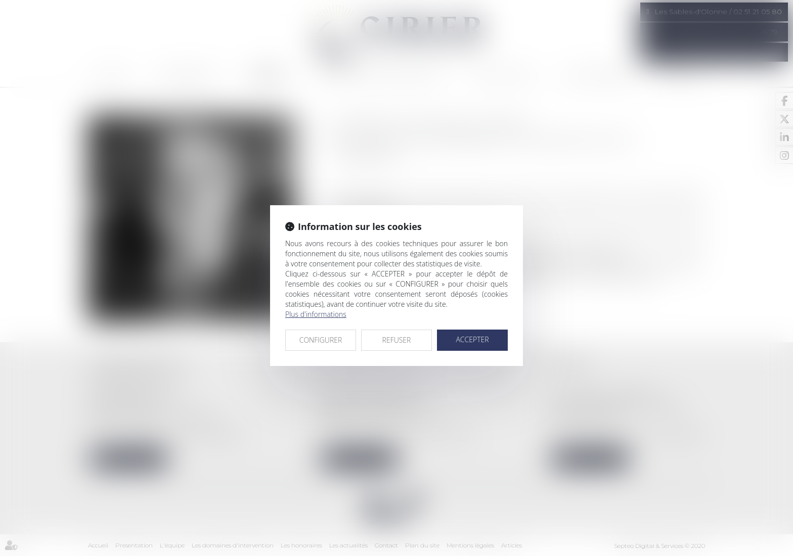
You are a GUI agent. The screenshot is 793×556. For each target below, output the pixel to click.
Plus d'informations (315, 314)
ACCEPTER (472, 339)
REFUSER (396, 340)
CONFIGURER (320, 340)
